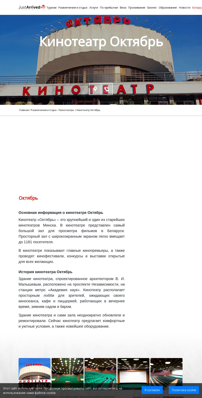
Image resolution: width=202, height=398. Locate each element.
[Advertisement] (101, 142)
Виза (123, 7)
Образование (168, 7)
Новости (184, 7)
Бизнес (152, 7)
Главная (24, 110)
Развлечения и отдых (72, 7)
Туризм (51, 7)
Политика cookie (184, 390)
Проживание (136, 7)
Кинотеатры (67, 110)
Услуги (93, 7)
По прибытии (109, 7)
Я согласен (152, 390)
